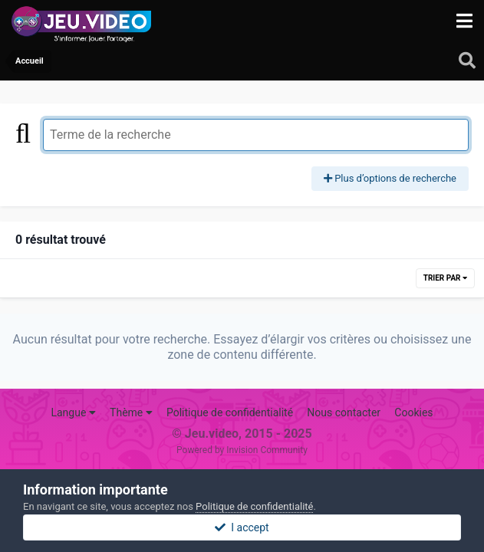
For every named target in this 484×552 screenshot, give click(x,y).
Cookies (413, 412)
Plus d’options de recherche (390, 178)
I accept (241, 527)
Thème (131, 412)
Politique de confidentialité (229, 412)
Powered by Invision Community (242, 450)
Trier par (445, 278)
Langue (73, 412)
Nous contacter (343, 412)
